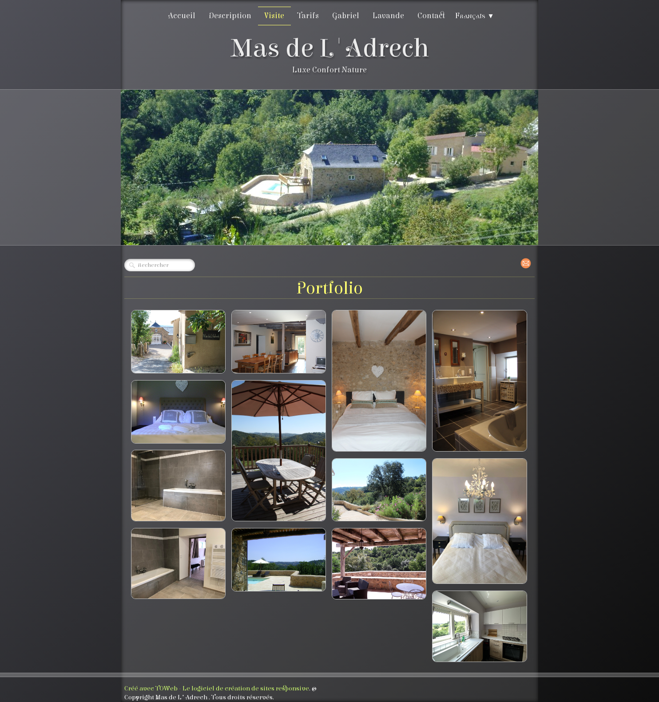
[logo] (329, 57)
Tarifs (308, 15)
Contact (431, 15)
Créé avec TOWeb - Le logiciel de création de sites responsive (216, 688)
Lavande (388, 15)
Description (230, 15)
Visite (274, 15)
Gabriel (345, 15)
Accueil (181, 15)
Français (474, 15)
